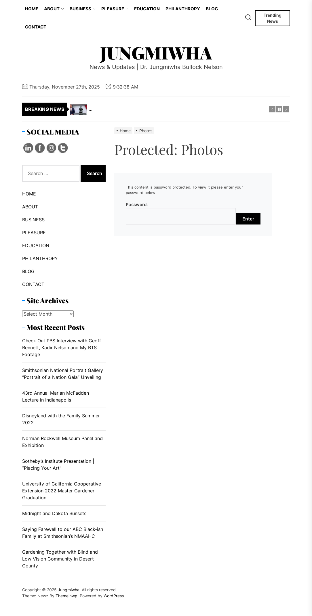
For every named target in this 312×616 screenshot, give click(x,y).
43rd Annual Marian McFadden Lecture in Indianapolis (55, 396)
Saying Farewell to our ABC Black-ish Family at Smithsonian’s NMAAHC (62, 532)
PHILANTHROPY (182, 8)
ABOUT (54, 8)
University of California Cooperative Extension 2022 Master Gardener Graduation (61, 490)
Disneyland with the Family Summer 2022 (61, 419)
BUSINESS (83, 8)
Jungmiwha (156, 52)
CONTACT (35, 27)
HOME (31, 8)
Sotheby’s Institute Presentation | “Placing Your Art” (58, 464)
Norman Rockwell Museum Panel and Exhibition (62, 441)
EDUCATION (147, 8)
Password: (181, 213)
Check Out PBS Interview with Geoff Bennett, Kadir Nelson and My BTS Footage (61, 347)
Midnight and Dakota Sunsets (54, 513)
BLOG (212, 8)
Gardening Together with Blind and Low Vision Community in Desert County (60, 559)
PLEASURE (114, 8)
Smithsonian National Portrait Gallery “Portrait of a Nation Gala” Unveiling (62, 373)
